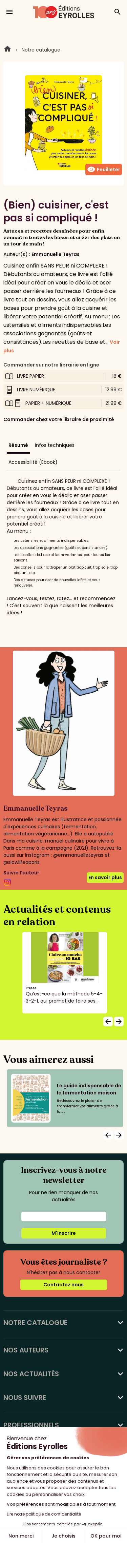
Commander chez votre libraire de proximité (58, 419)
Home (7, 50)
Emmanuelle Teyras (55, 254)
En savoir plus (105, 877)
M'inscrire (63, 1233)
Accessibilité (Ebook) (33, 462)
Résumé (18, 445)
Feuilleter (103, 169)
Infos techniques (55, 445)
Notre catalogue (41, 49)
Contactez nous (63, 1284)
